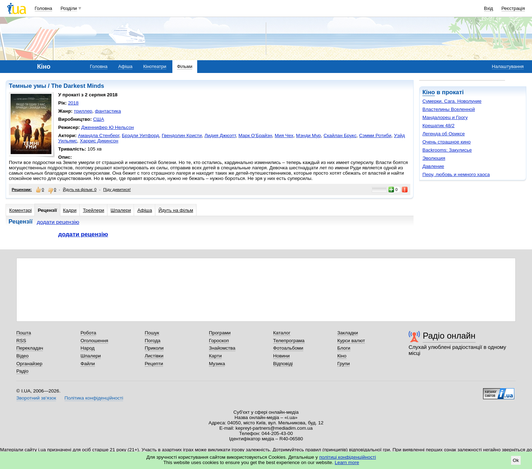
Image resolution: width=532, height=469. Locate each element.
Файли (88, 363)
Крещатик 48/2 (438, 125)
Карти (215, 355)
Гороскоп (219, 340)
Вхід (488, 8)
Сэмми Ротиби (375, 135)
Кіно (428, 92)
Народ (88, 348)
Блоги (343, 348)
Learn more (347, 462)
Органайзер (29, 363)
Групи (343, 363)
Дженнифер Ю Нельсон (107, 127)
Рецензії (47, 210)
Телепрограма (289, 340)
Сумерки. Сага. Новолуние (452, 101)
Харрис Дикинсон (99, 140)
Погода (152, 340)
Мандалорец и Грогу (445, 117)
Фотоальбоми (288, 348)
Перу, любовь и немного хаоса (456, 174)
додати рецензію (58, 222)
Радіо (22, 371)
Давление (433, 166)
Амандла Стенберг (98, 135)
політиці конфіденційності (347, 457)
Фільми (184, 66)
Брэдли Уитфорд (140, 135)
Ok (516, 460)
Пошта (23, 332)
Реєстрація (513, 8)
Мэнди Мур (308, 135)
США (98, 119)
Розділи (69, 8)
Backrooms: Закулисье (447, 150)
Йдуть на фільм (176, 210)
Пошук (152, 332)
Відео (22, 355)
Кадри (70, 210)
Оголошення (94, 340)
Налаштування (508, 66)
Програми (220, 332)
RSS (21, 340)
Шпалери (121, 210)
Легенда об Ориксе (443, 133)
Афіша (125, 66)
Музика (217, 363)
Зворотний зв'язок (36, 398)
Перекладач (29, 348)
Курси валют (351, 340)
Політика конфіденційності (94, 398)
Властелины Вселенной (448, 109)
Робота (88, 332)
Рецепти (154, 363)
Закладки (347, 332)
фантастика (108, 111)
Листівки (154, 355)
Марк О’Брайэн (255, 135)
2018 (73, 103)
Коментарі (20, 210)
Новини (281, 355)
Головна (43, 8)
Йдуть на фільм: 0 (79, 189)
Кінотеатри (154, 66)
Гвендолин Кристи (182, 135)
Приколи (154, 348)
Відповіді (283, 363)
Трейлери (93, 210)
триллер (83, 111)
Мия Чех (284, 135)
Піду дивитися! (117, 189)
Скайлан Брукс (339, 135)
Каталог (281, 332)
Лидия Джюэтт (220, 135)
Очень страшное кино (446, 142)
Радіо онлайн (449, 335)
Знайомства (222, 348)
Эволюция (433, 158)
